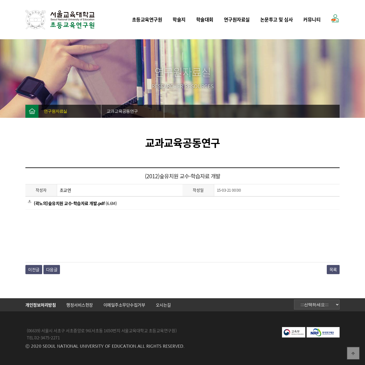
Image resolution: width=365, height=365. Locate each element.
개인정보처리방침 (40, 305)
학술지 (179, 19)
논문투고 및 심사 (276, 19)
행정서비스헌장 (79, 305)
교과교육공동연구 (122, 111)
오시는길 (163, 305)
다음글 (52, 269)
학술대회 (204, 19)
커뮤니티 (311, 19)
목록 (333, 269)
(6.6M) (72, 203)
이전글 (34, 269)
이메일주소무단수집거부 (124, 305)
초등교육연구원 (147, 19)
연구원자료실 (237, 19)
